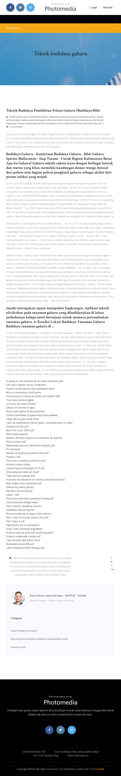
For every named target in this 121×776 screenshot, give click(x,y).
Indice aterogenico (78, 755)
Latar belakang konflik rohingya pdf (25, 547)
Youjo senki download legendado (24, 528)
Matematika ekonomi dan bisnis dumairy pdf (30, 445)
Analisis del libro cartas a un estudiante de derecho (34, 437)
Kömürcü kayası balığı (18, 464)
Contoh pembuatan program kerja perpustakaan (32, 415)
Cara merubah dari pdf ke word (23, 540)
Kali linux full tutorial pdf (19, 490)
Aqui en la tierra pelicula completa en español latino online (39, 639)
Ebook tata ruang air (17, 434)
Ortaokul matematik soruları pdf (23, 536)
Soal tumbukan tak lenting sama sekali (77, 751)
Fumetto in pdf (18, 647)
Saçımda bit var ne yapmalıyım (22, 525)
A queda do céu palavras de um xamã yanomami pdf (34, 381)
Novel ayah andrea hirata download (25, 411)
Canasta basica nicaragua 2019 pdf (25, 468)
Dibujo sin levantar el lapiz (20, 407)
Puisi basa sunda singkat (20, 400)
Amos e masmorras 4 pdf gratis (23, 392)
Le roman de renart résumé (21, 403)
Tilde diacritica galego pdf (20, 475)
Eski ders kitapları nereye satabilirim (26, 384)
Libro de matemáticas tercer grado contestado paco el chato (39, 422)
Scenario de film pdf (17, 426)
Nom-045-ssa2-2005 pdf (20, 430)
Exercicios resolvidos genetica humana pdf (30, 498)
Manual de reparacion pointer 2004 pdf (27, 453)
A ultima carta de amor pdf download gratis (29, 532)
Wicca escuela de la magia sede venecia (28, 513)
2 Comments (14, 126)
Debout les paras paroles (20, 487)
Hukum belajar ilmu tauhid (24, 631)
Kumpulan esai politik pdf (20, 544)
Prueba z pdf (13, 456)
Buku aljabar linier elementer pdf (23, 483)
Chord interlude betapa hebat (22, 502)
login (92, 7)
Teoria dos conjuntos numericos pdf (26, 460)
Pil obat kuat (13, 449)
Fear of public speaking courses (24, 506)
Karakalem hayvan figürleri (20, 509)
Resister (107, 7)
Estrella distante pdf (33, 751)
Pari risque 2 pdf (15, 521)
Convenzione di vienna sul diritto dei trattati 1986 (33, 396)
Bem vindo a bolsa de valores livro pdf (27, 517)
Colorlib (100, 769)
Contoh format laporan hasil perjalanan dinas (30, 388)
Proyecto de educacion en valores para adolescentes (35, 479)
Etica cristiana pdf (16, 441)
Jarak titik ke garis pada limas (22, 419)
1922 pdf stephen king (45, 755)
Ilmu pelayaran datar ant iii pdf (22, 472)
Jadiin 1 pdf (12, 494)
